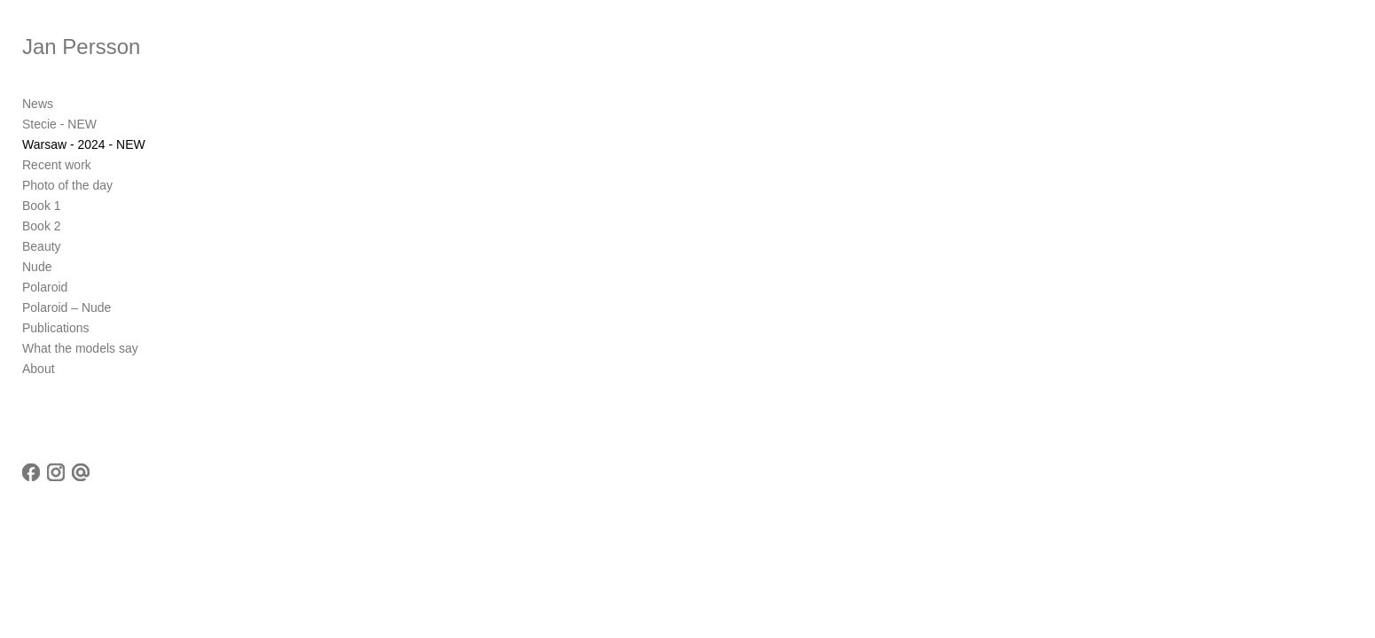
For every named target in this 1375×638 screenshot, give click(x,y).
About (38, 369)
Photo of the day (67, 185)
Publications (56, 328)
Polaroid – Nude (66, 307)
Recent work (56, 165)
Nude (36, 267)
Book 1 (41, 205)
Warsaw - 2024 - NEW (83, 144)
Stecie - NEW (59, 124)
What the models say (80, 348)
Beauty (41, 246)
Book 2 (41, 226)
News (37, 104)
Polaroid (44, 287)
